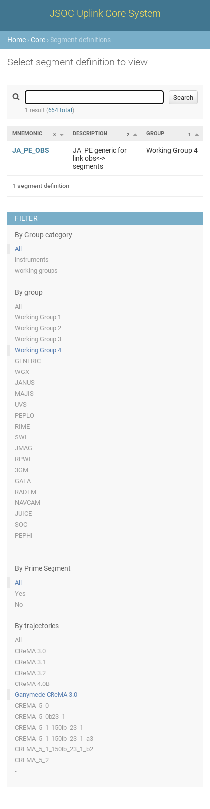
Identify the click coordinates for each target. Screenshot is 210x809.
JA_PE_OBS (30, 150)
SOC (21, 524)
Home (16, 40)
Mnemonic (27, 133)
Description (90, 133)
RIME (22, 426)
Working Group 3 (38, 339)
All (18, 248)
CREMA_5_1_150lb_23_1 (49, 727)
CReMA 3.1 (30, 662)
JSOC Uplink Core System (105, 13)
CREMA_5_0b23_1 (40, 716)
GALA (23, 481)
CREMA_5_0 (32, 705)
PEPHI (24, 535)
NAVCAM (27, 502)
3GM (21, 470)
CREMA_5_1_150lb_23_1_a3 (54, 738)
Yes (20, 593)
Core (38, 40)
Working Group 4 (38, 350)
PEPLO (24, 415)
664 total (60, 110)
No (19, 604)
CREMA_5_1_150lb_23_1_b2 (54, 749)
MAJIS (24, 393)
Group (155, 133)
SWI (21, 437)
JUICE (23, 513)
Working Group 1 (38, 317)
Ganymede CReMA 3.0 (46, 694)
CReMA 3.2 (30, 673)
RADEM (25, 492)
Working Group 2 (38, 328)
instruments (32, 259)
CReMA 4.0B (32, 683)
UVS (21, 404)
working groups (36, 270)
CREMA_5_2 (32, 760)
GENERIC (28, 361)
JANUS (25, 382)
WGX (22, 371)
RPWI (23, 459)
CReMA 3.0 (30, 651)
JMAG (23, 448)
